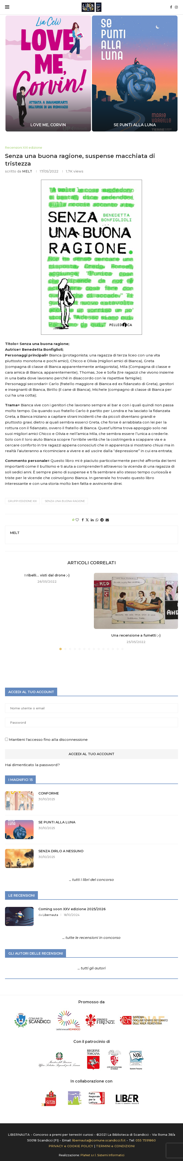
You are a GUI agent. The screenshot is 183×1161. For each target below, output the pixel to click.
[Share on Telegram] (102, 520)
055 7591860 (146, 1140)
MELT (27, 171)
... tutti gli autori (92, 968)
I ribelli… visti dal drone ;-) (47, 575)
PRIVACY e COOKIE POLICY (71, 1146)
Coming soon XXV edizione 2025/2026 (72, 909)
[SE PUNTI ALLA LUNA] (135, 73)
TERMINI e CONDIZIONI (115, 1146)
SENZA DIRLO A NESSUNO (60, 851)
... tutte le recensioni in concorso (91, 937)
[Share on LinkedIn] (92, 520)
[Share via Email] (107, 520)
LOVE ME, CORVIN (48, 125)
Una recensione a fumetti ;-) (136, 635)
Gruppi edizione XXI (22, 501)
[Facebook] (171, 7)
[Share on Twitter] (87, 520)
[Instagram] (176, 7)
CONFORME (48, 793)
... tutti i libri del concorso (91, 879)
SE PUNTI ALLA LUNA (135, 125)
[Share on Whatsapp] (97, 520)
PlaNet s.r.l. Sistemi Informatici (102, 1155)
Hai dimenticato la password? (32, 765)
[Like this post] (77, 520)
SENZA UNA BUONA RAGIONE (65, 501)
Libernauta (50, 915)
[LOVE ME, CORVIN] (48, 73)
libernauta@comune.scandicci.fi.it (99, 1140)
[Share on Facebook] (83, 520)
